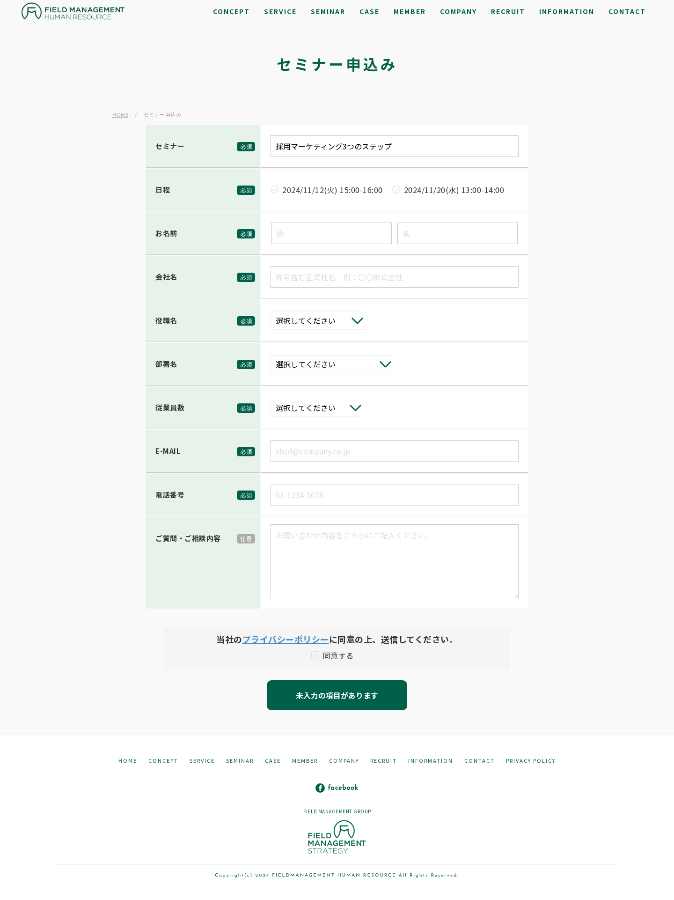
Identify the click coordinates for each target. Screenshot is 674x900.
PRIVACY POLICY (531, 760)
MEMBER (305, 760)
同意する (338, 655)
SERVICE (202, 760)
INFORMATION (430, 760)
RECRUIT (383, 760)
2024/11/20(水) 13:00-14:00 (454, 189)
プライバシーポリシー (285, 639)
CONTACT (479, 760)
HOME (120, 114)
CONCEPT (163, 760)
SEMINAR (240, 760)
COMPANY (344, 760)
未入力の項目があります (337, 695)
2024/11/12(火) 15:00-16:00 (332, 189)
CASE (273, 760)
